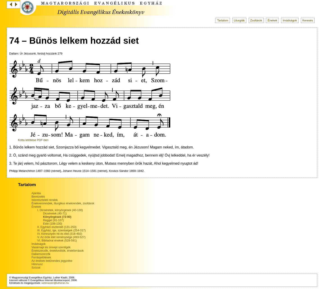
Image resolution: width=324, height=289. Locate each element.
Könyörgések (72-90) (57, 216)
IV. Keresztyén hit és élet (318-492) (59, 233)
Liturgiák (239, 20)
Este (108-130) (52, 223)
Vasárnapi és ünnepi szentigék (51, 247)
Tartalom (222, 20)
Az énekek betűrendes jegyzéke (52, 260)
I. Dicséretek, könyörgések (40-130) (60, 210)
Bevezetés (38, 196)
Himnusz (37, 264)
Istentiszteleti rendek (45, 200)
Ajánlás (36, 193)
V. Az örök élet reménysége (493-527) (61, 237)
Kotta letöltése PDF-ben (33, 140)
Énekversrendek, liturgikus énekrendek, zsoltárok (63, 203)
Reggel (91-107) (53, 220)
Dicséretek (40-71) (55, 213)
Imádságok (290, 20)
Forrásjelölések (41, 257)
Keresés (307, 20)
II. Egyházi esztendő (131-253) (56, 227)
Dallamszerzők (41, 254)
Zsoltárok (256, 20)
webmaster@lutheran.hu (55, 283)
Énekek (272, 20)
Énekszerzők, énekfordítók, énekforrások (58, 250)
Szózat (36, 267)
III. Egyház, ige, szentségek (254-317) (61, 230)
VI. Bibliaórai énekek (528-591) (57, 240)
